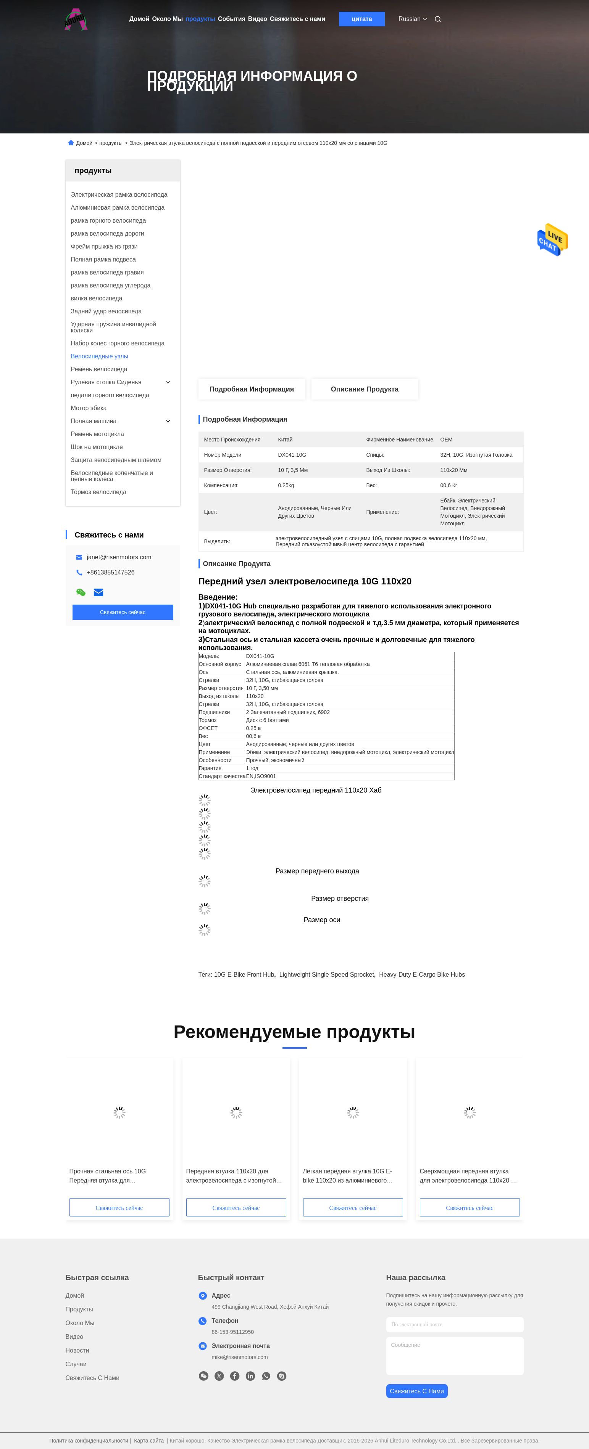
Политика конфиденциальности (88, 1441)
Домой (139, 19)
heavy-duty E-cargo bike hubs (422, 974)
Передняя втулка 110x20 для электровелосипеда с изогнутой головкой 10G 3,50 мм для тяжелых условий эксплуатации (231, 1176)
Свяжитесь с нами (297, 19)
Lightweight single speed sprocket (326, 974)
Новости (77, 1350)
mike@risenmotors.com (240, 1357)
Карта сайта (149, 1441)
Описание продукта (365, 389)
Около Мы (167, 19)
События (231, 19)
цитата (362, 19)
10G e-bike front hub (244, 974)
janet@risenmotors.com (119, 557)
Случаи (76, 1364)
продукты (200, 19)
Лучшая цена (411, 353)
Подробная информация (252, 389)
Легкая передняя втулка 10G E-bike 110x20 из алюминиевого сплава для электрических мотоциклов (347, 1176)
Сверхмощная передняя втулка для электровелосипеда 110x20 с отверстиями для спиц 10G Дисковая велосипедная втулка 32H (467, 1176)
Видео (257, 19)
